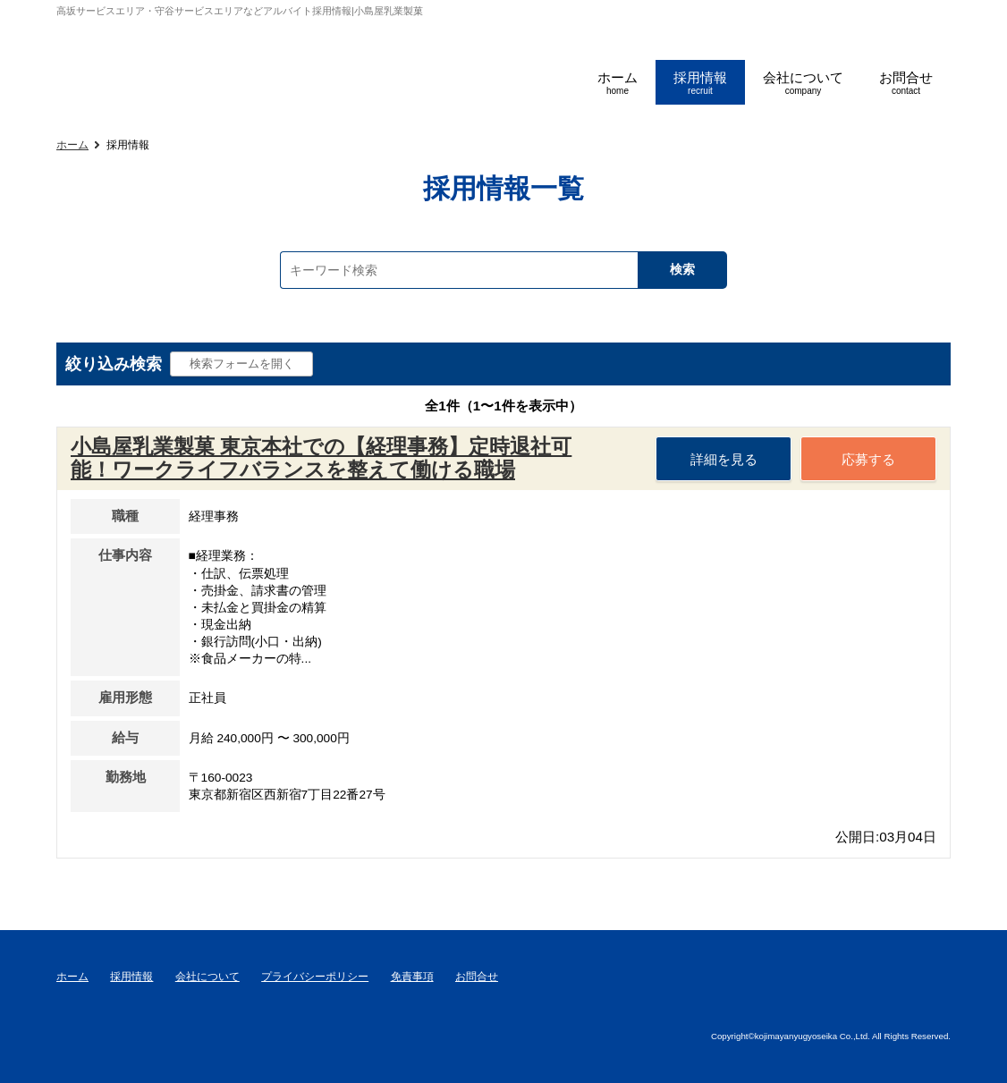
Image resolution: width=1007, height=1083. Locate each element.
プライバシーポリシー (314, 976)
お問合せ (476, 976)
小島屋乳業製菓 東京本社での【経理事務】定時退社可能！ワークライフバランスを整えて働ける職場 (321, 458)
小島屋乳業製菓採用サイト (161, 62)
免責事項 (412, 976)
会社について (207, 976)
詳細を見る (723, 459)
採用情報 (131, 976)
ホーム (72, 145)
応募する (868, 459)
